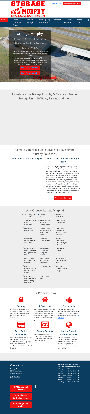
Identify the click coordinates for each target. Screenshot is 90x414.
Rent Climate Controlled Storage (21, 396)
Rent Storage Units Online (21, 404)
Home (3, 20)
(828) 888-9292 (57, 3)
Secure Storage (30, 21)
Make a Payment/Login (72, 3)
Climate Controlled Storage (16, 22)
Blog (87, 20)
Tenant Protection (68, 21)
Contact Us (79, 21)
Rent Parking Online (30, 73)
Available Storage (63, 198)
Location (57, 20)
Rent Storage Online (30, 67)
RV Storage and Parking (21, 388)
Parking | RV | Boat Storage (44, 21)
